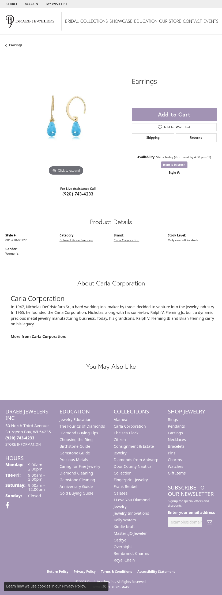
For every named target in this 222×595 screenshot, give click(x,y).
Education (145, 21)
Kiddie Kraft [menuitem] (124, 526)
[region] (65, 116)
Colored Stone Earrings (76, 240)
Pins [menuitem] (171, 452)
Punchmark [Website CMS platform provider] (121, 587)
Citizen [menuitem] (120, 439)
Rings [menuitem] (173, 419)
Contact (192, 21)
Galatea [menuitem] (121, 493)
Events (211, 21)
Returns (196, 137)
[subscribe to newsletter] (209, 522)
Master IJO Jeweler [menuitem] (130, 533)
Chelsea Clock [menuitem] (126, 432)
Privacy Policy (85, 571)
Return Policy (58, 571)
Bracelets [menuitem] (176, 446)
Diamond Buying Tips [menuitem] (78, 432)
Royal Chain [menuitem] (124, 560)
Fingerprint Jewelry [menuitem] (131, 479)
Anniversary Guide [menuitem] (76, 486)
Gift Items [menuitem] (177, 473)
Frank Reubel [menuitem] (125, 486)
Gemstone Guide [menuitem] (74, 452)
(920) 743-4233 (77, 194)
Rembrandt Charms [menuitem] (131, 553)
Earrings (15, 45)
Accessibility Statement (156, 571)
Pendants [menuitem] (176, 426)
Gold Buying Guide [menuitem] (76, 493)
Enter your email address (191, 512)
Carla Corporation (127, 240)
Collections (94, 21)
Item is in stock (174, 165)
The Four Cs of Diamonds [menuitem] (82, 426)
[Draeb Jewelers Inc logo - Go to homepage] (31, 21)
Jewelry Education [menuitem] (75, 419)
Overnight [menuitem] (123, 546)
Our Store (170, 21)
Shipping (153, 137)
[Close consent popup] (104, 586)
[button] (11, 4)
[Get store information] (23, 444)
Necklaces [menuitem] (177, 439)
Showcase (121, 21)
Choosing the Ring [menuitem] (76, 439)
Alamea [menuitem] (120, 419)
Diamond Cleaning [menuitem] (76, 473)
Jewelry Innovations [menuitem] (131, 513)
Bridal (72, 21)
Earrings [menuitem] (175, 432)
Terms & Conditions (116, 571)
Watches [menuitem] (175, 466)
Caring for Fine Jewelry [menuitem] (79, 466)
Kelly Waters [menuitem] (125, 519)
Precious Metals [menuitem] (73, 459)
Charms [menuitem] (175, 459)
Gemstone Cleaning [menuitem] (77, 479)
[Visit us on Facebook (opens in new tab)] (7, 505)
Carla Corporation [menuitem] (130, 426)
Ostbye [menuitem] (120, 540)
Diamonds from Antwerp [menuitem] (136, 459)
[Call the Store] (20, 437)
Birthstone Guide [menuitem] (74, 446)
